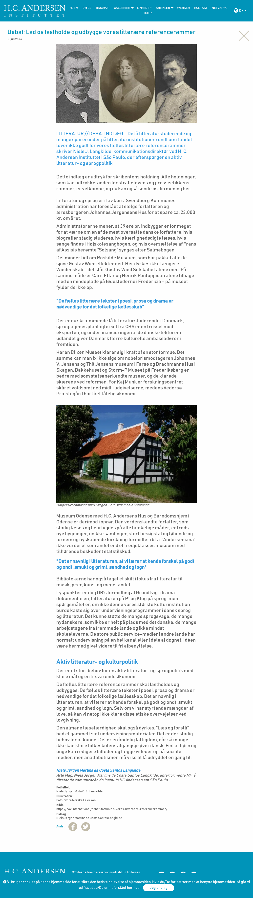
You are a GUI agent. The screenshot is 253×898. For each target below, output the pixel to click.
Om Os (87, 8)
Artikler (163, 8)
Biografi (102, 8)
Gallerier (122, 8)
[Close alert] (244, 35)
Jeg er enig (159, 888)
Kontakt (200, 8)
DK (241, 10)
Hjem (74, 8)
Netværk (219, 8)
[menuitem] (72, 8)
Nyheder (144, 8)
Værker (183, 8)
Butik (148, 13)
